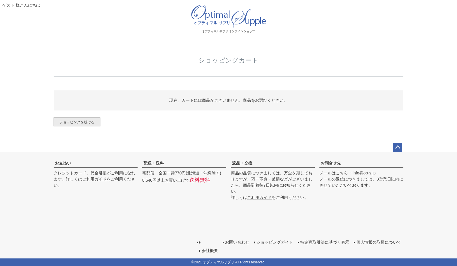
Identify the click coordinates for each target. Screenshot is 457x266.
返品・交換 (242, 163)
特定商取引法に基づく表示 (324, 242)
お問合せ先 (331, 163)
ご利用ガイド (94, 179)
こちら (342, 173)
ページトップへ (397, 147)
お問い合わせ (237, 242)
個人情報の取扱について (378, 242)
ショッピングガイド (274, 242)
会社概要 (210, 250)
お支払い (63, 163)
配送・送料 (153, 163)
